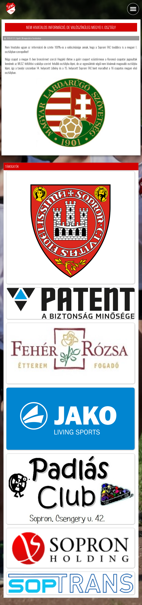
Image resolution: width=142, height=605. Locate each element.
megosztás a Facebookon (31, 38)
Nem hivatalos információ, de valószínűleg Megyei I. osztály (71, 27)
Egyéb (19, 38)
